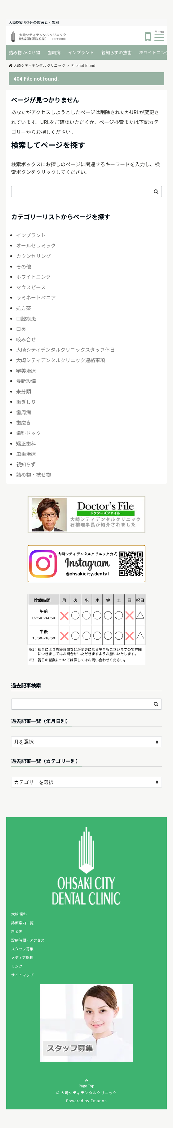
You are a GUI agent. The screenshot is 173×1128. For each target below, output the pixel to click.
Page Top (87, 1087)
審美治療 (26, 370)
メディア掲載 (22, 957)
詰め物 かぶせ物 (24, 52)
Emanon (99, 1100)
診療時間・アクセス (27, 940)
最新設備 (26, 380)
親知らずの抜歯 (116, 52)
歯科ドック (28, 433)
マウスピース (31, 287)
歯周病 (53, 52)
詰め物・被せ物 (33, 474)
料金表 (16, 931)
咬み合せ (26, 339)
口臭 (21, 328)
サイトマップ (22, 974)
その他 (23, 266)
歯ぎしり (26, 401)
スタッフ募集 (22, 948)
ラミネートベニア (36, 297)
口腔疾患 (26, 318)
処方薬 (23, 308)
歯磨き (23, 422)
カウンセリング (33, 256)
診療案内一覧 (22, 922)
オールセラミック (36, 245)
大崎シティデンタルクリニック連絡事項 (60, 360)
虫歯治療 (26, 453)
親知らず (26, 464)
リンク (16, 966)
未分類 (23, 391)
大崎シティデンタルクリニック (37, 65)
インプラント (81, 52)
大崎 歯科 (19, 914)
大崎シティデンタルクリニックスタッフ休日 (65, 349)
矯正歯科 (26, 443)
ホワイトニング (33, 276)
